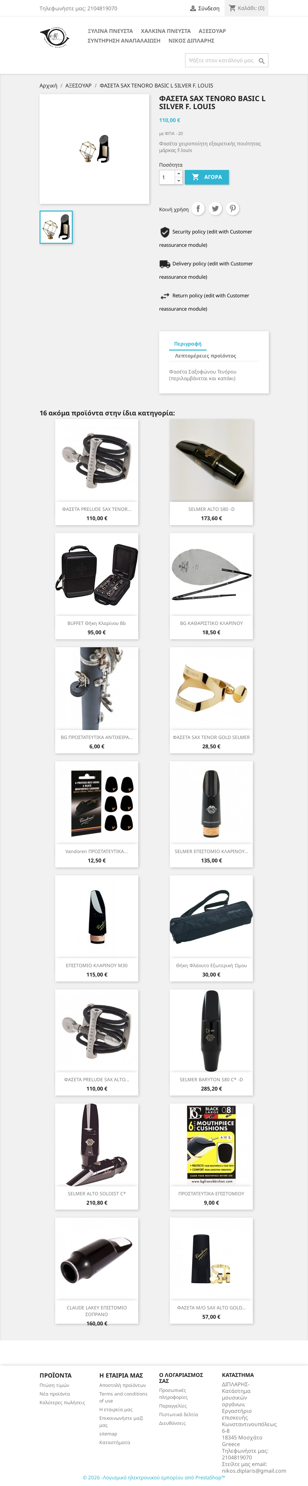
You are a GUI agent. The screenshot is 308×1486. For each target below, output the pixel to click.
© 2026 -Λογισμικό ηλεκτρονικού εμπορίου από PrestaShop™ (154, 1477)
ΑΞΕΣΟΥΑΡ (212, 31)
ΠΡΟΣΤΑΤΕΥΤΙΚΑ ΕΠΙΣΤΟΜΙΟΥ (211, 1193)
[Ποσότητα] (167, 177)
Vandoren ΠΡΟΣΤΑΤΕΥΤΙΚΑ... (96, 851)
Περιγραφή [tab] (188, 343)
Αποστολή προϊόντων (122, 1385)
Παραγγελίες (173, 1406)
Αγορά (207, 177)
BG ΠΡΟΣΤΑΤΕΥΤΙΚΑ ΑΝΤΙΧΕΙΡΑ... (97, 737)
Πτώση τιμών (54, 1385)
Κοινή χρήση (198, 208)
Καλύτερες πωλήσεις (62, 1402)
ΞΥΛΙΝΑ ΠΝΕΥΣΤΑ (110, 31)
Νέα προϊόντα (55, 1394)
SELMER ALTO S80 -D (211, 509)
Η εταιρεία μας (116, 1409)
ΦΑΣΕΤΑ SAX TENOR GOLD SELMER (211, 737)
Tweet (215, 208)
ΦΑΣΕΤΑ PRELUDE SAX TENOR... (97, 509)
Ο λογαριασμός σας (181, 1378)
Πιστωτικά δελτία (178, 1414)
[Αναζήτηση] (226, 60)
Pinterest (232, 208)
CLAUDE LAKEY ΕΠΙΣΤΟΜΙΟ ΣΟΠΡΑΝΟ (97, 1310)
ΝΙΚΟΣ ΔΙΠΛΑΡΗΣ (191, 40)
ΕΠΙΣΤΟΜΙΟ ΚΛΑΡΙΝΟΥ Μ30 (97, 965)
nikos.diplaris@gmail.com (254, 1470)
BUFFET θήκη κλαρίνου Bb (96, 623)
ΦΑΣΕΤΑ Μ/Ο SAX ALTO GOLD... (211, 1307)
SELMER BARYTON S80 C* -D (211, 1079)
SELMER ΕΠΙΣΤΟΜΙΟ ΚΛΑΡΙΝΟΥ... (211, 851)
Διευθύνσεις (172, 1423)
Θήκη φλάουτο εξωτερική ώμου (211, 965)
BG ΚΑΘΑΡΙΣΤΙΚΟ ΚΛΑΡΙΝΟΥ (211, 623)
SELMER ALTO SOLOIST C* (97, 1193)
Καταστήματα (114, 1442)
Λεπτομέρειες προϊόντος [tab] (205, 355)
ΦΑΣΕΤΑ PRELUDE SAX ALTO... (96, 1079)
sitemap (108, 1433)
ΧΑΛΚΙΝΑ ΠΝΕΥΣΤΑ (166, 31)
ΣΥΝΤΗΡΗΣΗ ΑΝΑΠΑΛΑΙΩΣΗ (124, 40)
